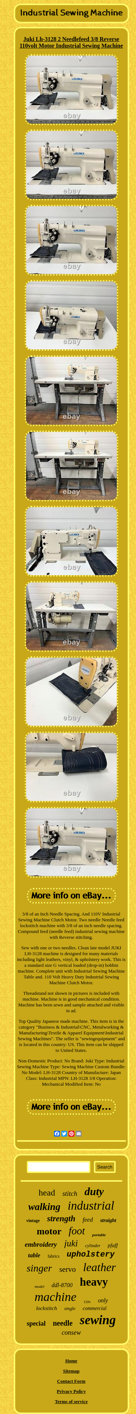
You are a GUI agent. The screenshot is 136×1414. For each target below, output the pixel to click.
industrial (91, 1205)
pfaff (113, 1245)
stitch (69, 1193)
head (47, 1192)
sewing (98, 1320)
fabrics (53, 1256)
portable (99, 1235)
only (103, 1300)
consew (71, 1332)
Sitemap (71, 1371)
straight (108, 1220)
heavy (94, 1281)
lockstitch (46, 1308)
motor (49, 1231)
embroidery (41, 1244)
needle (63, 1323)
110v (87, 1302)
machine (55, 1296)
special (36, 1323)
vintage (33, 1220)
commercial (95, 1308)
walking (44, 1206)
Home (71, 1360)
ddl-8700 (62, 1285)
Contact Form (71, 1381)
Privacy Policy (71, 1391)
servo (67, 1269)
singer (39, 1268)
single (69, 1308)
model (39, 1286)
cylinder (93, 1245)
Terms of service (71, 1401)
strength (61, 1218)
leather (99, 1267)
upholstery (91, 1254)
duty (94, 1191)
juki (71, 1243)
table (34, 1255)
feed (88, 1219)
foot (77, 1231)
